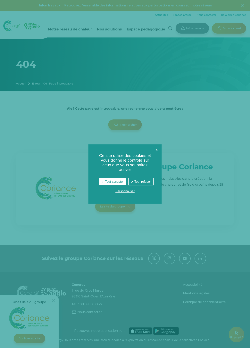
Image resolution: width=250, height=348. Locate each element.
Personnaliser (125, 191)
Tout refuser (141, 181)
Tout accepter (113, 181)
